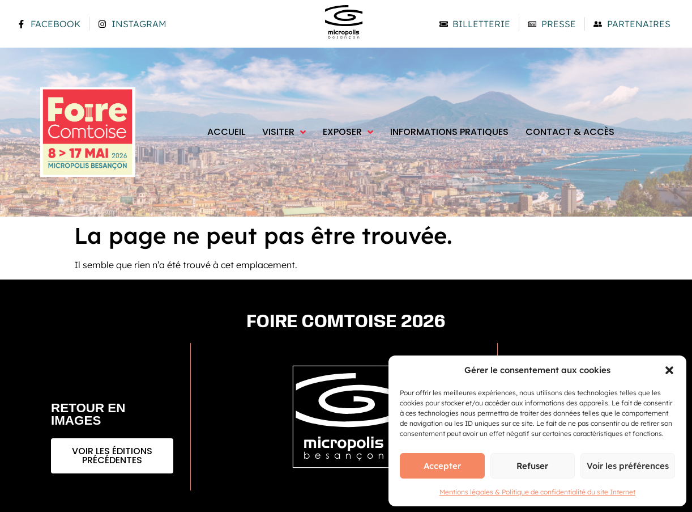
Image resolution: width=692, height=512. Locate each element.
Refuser (532, 465)
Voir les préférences (628, 465)
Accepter (442, 465)
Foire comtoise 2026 (346, 322)
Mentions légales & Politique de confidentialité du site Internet (537, 492)
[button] (669, 370)
